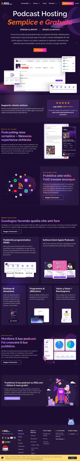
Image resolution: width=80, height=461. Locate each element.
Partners (33, 435)
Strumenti (33, 442)
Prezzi (44, 3)
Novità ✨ (21, 433)
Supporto (21, 452)
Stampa (20, 443)
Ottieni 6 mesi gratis (12, 398)
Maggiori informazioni (36, 459)
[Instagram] (15, 438)
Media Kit (20, 449)
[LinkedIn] (8, 438)
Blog (19, 440)
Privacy (45, 439)
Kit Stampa (21, 446)
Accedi (77, 3)
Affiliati (20, 437)
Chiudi (72, 457)
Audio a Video (35, 445)
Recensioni (34, 439)
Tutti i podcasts (60, 439)
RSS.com (58, 436)
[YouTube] (11, 438)
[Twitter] (6, 438)
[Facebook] (3, 438)
